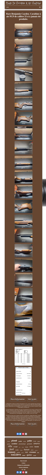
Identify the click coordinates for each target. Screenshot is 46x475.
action (18, 452)
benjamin (11, 452)
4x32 (19, 447)
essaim (34, 455)
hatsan (26, 449)
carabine (14, 444)
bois (38, 452)
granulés (29, 444)
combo (17, 450)
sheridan (36, 450)
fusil (11, 449)
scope (15, 447)
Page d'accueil (23, 460)
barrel (39, 441)
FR (24, 469)
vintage (21, 450)
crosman (32, 452)
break (34, 441)
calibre (16, 455)
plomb (14, 440)
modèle (20, 441)
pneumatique (22, 444)
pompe (24, 441)
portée (8, 444)
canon (31, 447)
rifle (10, 446)
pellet (29, 441)
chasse (8, 441)
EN (22, 469)
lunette (37, 447)
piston (22, 452)
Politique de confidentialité (23, 465)
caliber (23, 447)
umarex (37, 443)
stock (32, 450)
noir (26, 452)
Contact (23, 463)
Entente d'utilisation (23, 467)
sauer (23, 455)
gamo (29, 455)
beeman (26, 447)
